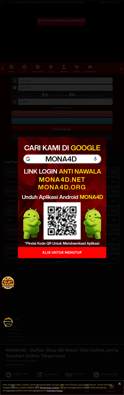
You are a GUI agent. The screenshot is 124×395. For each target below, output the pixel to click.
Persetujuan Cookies (49, 387)
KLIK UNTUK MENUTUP (62, 252)
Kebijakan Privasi (54, 391)
